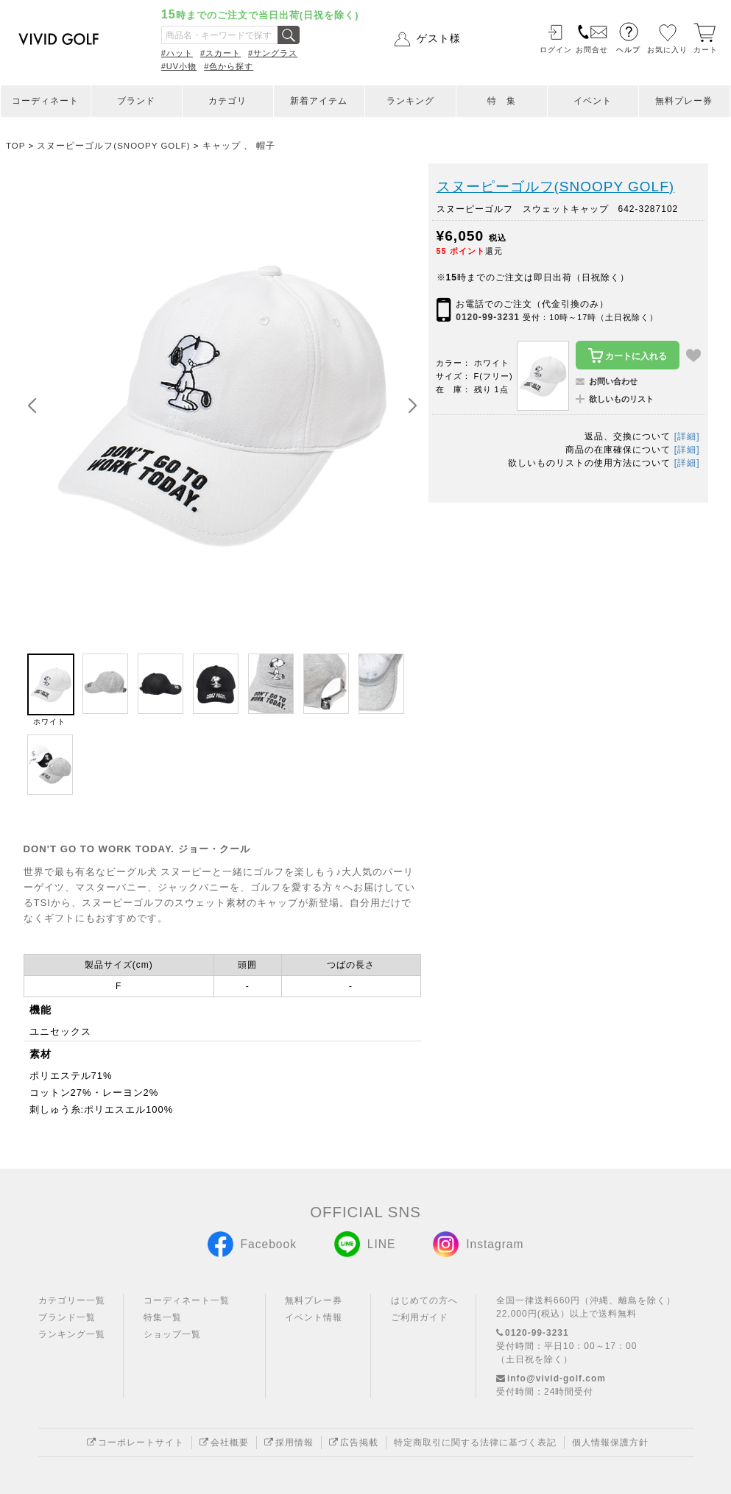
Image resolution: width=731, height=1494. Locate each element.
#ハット (177, 53)
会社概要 (224, 1442)
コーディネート (45, 101)
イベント (592, 101)
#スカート (220, 53)
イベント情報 (313, 1317)
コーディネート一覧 (187, 1300)
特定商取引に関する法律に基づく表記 (475, 1442)
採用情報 (289, 1442)
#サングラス (272, 53)
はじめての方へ (424, 1300)
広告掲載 (353, 1442)
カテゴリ (227, 101)
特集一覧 (163, 1317)
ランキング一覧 (71, 1334)
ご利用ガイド (419, 1317)
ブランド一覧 (67, 1317)
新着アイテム (318, 101)
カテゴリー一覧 (71, 1300)
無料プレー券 (684, 101)
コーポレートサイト (135, 1442)
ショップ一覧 (172, 1334)
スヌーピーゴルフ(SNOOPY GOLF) (556, 186)
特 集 (501, 101)
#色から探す (228, 66)
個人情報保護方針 (610, 1442)
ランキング (410, 101)
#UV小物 (179, 66)
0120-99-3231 (488, 317)
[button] (412, 406)
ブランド (136, 101)
